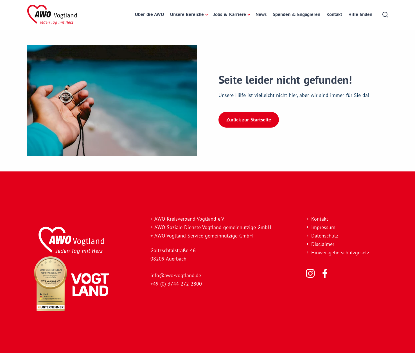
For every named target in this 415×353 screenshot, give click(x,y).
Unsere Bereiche (187, 14)
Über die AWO (149, 14)
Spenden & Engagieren (296, 14)
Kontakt (334, 14)
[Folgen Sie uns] (310, 273)
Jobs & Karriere (229, 14)
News (261, 14)
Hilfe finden (360, 14)
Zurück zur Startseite (248, 119)
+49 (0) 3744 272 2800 (176, 283)
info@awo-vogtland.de (175, 275)
